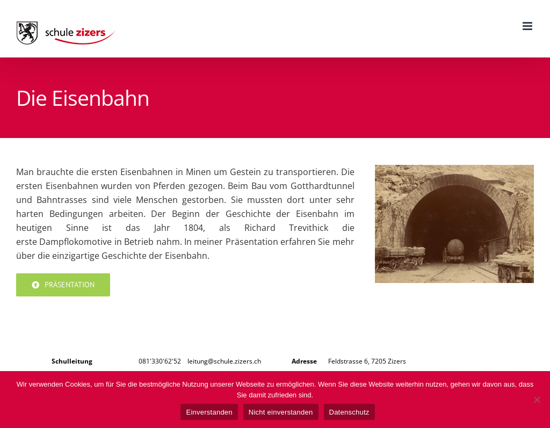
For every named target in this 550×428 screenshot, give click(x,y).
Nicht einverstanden (281, 412)
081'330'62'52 (160, 361)
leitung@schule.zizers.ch (224, 361)
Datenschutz (349, 412)
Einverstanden (209, 412)
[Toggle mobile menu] (528, 26)
